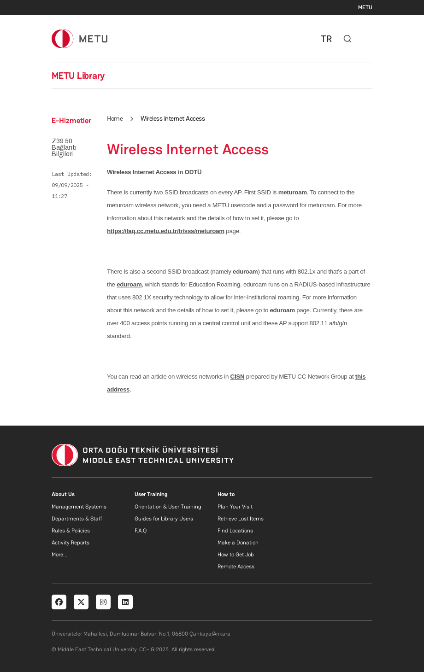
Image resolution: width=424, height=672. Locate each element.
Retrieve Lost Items (241, 518)
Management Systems (79, 506)
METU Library (78, 75)
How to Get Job (236, 554)
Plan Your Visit (235, 506)
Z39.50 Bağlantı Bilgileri (64, 148)
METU (365, 7)
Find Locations (235, 530)
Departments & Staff (77, 518)
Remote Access (236, 566)
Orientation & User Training (168, 506)
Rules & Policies (71, 530)
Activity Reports (70, 542)
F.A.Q (141, 530)
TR (326, 38)
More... (59, 554)
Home (115, 118)
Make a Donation (238, 542)
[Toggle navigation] (367, 39)
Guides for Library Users (164, 518)
